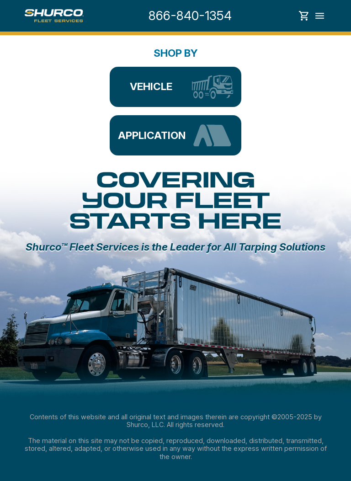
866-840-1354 (190, 16)
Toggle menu (320, 15)
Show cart (304, 15)
